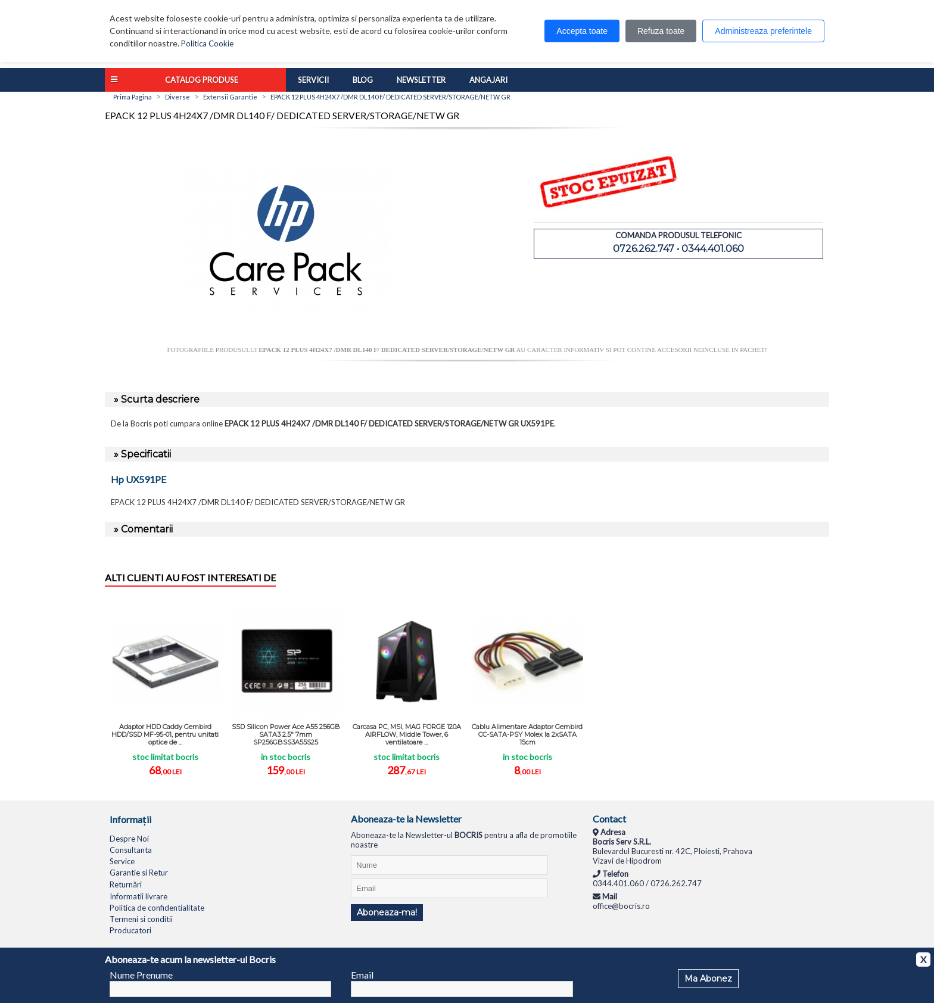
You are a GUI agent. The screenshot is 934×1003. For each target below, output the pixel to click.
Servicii (313, 80)
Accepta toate (582, 31)
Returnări (126, 884)
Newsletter (421, 80)
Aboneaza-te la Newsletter (406, 818)
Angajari (488, 80)
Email (362, 974)
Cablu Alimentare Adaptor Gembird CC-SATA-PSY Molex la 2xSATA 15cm (527, 734)
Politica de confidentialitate (157, 907)
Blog (363, 80)
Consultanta (131, 850)
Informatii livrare (138, 896)
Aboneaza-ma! (387, 912)
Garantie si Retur (139, 872)
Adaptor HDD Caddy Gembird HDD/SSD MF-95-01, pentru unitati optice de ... (165, 734)
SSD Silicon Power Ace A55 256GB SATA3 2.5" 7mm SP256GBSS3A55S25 (286, 734)
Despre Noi (129, 838)
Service (122, 861)
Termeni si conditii (141, 919)
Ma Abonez (708, 978)
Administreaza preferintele (763, 31)
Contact (609, 818)
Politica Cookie (207, 43)
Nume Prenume (141, 974)
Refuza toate (660, 31)
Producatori (130, 930)
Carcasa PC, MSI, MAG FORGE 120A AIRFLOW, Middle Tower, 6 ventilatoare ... (407, 734)
